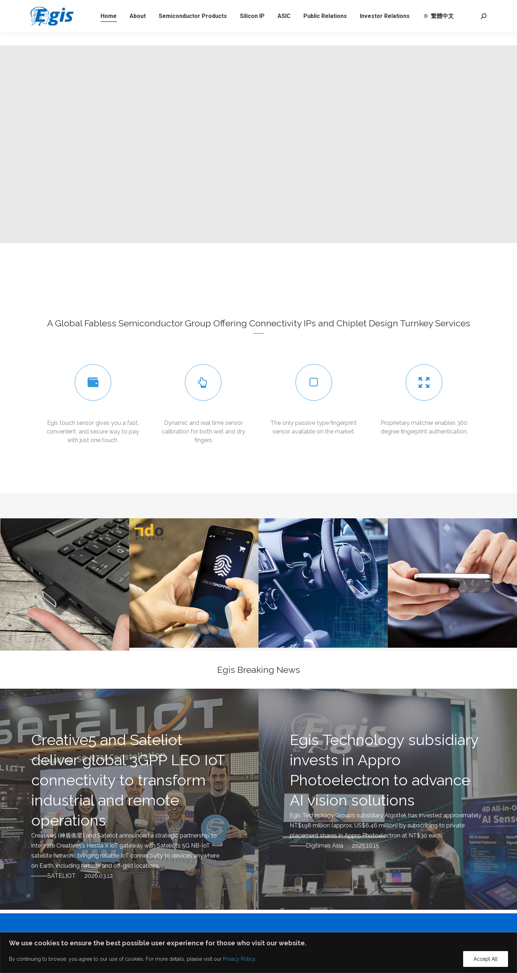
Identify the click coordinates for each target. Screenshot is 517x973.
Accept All (486, 959)
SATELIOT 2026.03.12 (80, 875)
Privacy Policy (239, 959)
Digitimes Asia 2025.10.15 (342, 845)
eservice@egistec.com (109, 6)
